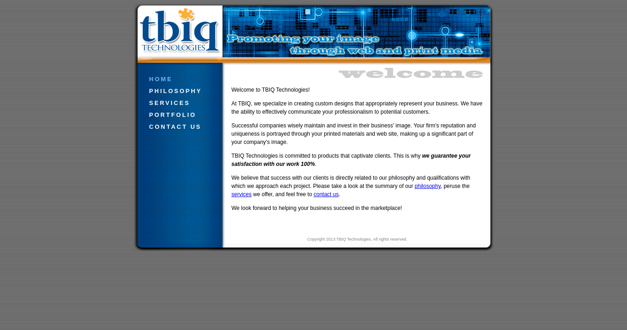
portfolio (171, 114)
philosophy (174, 91)
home (159, 79)
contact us (174, 126)
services (168, 102)
